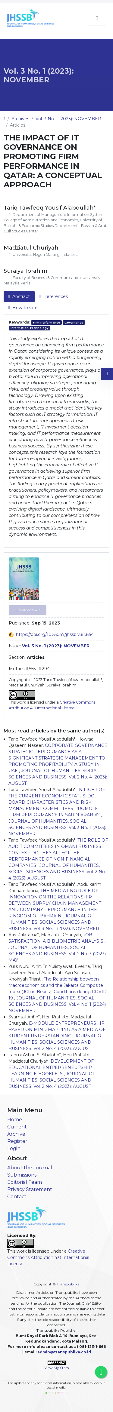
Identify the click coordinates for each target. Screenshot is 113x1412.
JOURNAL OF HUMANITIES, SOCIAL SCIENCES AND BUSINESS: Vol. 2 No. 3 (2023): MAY (57, 954)
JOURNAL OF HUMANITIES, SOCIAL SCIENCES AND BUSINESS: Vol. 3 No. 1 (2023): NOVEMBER (57, 827)
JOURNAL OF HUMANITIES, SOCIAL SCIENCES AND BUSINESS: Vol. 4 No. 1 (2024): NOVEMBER (57, 1004)
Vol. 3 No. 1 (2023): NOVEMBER (39, 75)
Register (17, 1141)
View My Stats (56, 1367)
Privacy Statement (29, 1189)
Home (14, 1119)
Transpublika (68, 1284)
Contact (17, 1196)
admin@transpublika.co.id (64, 1352)
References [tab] (53, 296)
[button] (107, 374)
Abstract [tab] (19, 296)
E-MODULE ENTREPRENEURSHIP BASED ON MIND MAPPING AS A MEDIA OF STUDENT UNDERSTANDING (56, 1030)
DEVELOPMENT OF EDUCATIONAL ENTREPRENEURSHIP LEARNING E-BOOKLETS (51, 1067)
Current (17, 1127)
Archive (16, 1134)
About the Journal (29, 1168)
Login (13, 1148)
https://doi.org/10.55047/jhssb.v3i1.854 (55, 634)
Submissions (21, 1175)
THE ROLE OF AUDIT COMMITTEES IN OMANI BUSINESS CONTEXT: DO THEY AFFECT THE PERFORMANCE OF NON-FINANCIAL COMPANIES (58, 852)
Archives (20, 118)
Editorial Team (24, 1182)
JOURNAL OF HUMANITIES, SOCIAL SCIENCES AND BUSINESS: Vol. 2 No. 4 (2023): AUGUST (57, 777)
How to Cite (23, 307)
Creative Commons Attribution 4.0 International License (48, 1257)
